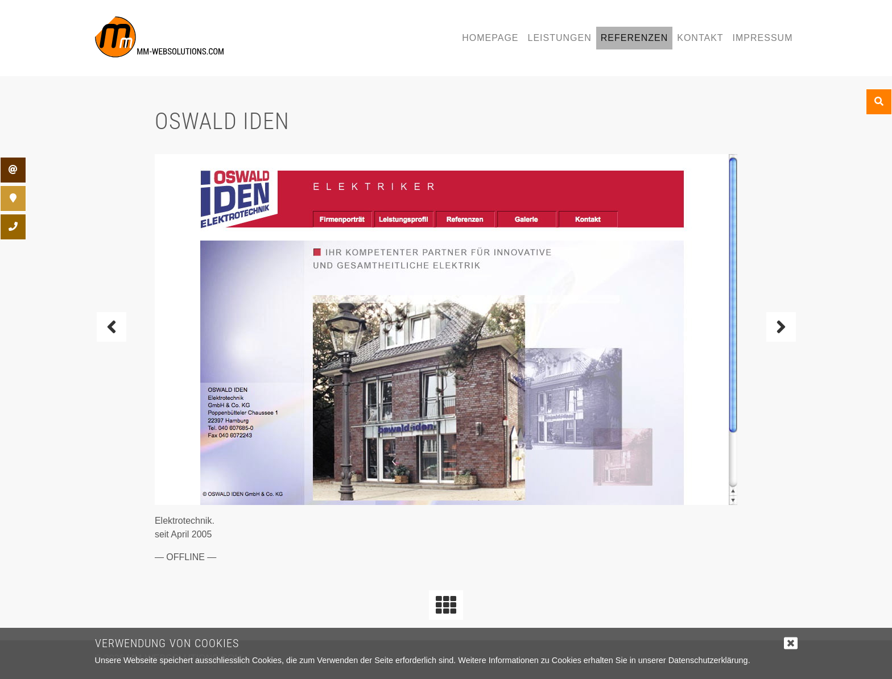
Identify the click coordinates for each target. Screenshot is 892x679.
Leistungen (560, 38)
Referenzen (634, 38)
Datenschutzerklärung (708, 660)
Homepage (490, 38)
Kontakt (700, 38)
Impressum (763, 38)
